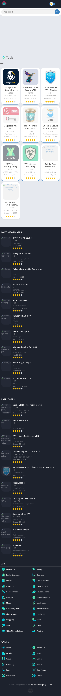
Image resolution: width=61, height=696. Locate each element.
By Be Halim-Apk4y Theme (41, 684)
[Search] (30, 11)
